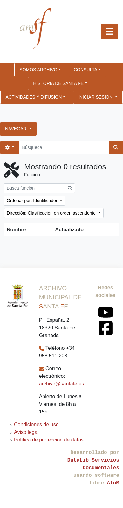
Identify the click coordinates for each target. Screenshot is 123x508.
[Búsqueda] (64, 147)
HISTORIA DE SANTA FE (58, 83)
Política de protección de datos (49, 439)
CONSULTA (85, 69)
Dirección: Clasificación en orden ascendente (52, 212)
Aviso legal (26, 432)
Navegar (16, 128)
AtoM (113, 483)
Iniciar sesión (96, 97)
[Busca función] (34, 188)
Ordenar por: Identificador (32, 200)
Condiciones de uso (36, 424)
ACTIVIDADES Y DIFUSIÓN (33, 97)
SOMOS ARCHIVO (38, 69)
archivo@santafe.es (61, 383)
